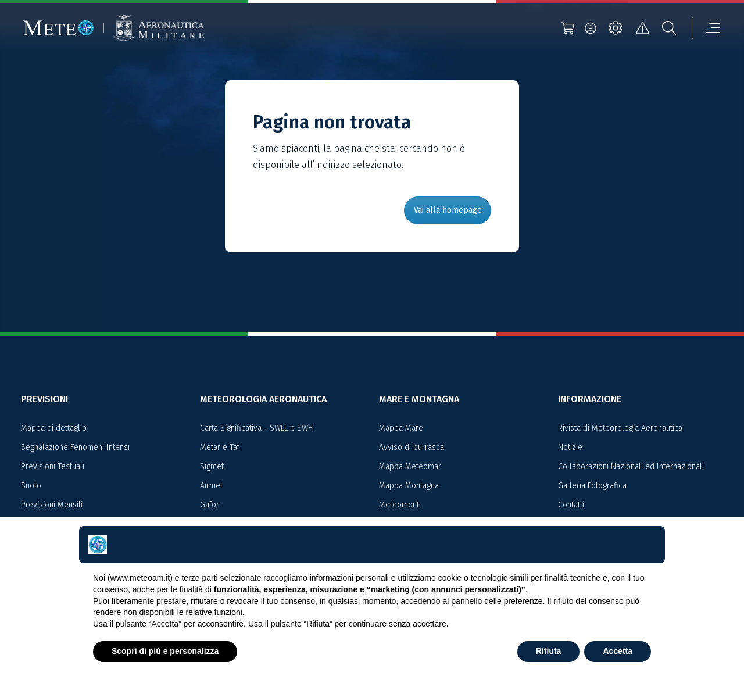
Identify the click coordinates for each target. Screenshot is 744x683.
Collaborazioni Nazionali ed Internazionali (631, 466)
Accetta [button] (617, 651)
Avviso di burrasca (411, 447)
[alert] (642, 28)
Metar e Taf (219, 447)
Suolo (31, 486)
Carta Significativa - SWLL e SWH (256, 428)
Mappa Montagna (409, 486)
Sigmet (212, 466)
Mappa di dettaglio (54, 428)
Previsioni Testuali (52, 466)
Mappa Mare (401, 428)
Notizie (570, 447)
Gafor (209, 505)
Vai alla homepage (448, 210)
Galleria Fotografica (592, 486)
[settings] (615, 28)
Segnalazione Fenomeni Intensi (75, 447)
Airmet (211, 486)
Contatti (571, 505)
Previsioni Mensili (52, 505)
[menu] (706, 28)
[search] (669, 28)
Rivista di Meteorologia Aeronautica (620, 428)
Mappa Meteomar (410, 466)
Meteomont (399, 505)
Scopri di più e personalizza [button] (165, 651)
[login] (591, 28)
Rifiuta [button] (548, 651)
